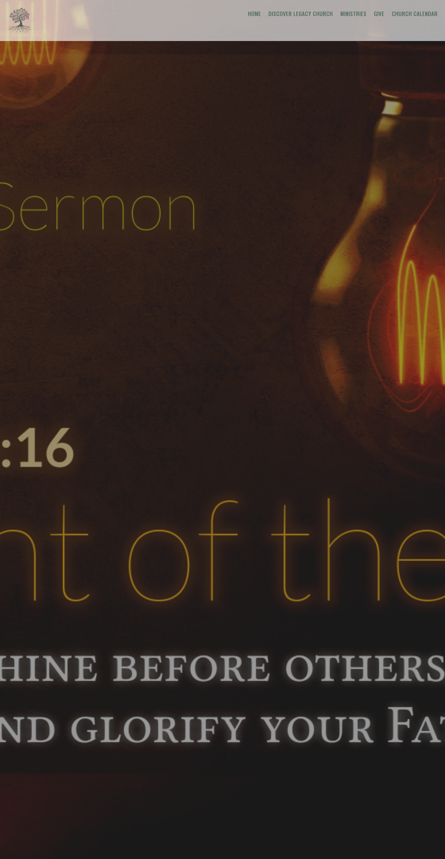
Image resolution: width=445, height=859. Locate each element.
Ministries (353, 13)
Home (254, 13)
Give (379, 13)
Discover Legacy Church (300, 13)
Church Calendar (415, 13)
